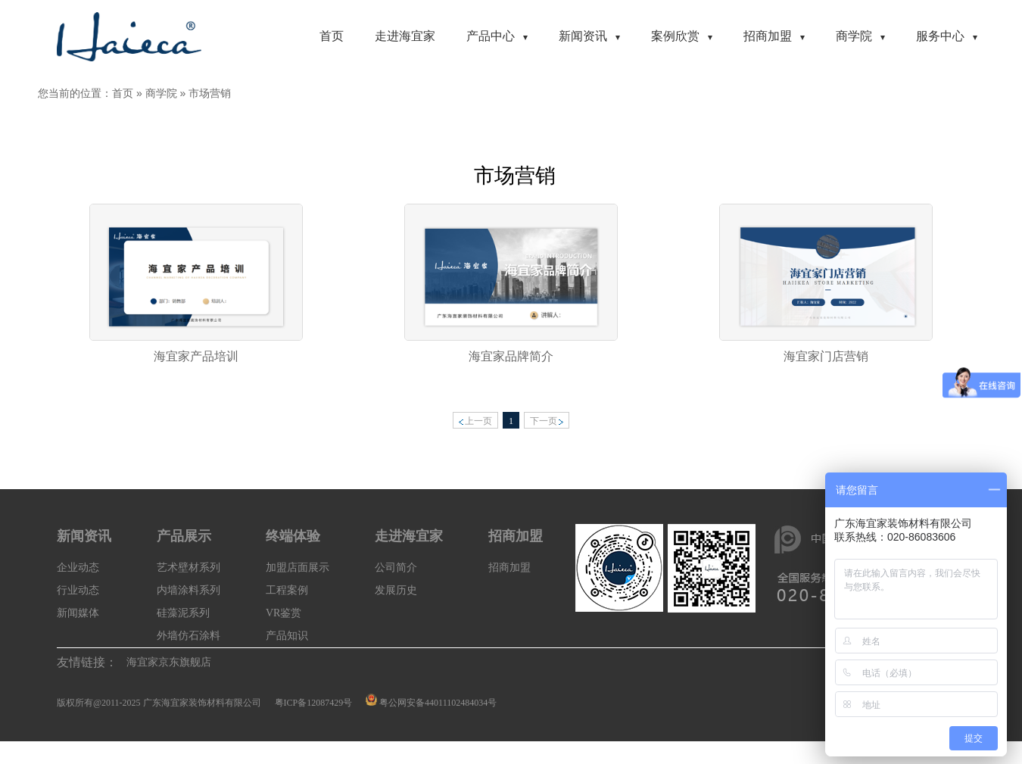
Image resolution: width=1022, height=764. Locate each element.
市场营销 (210, 93)
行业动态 (78, 590)
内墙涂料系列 (188, 590)
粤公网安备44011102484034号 (438, 702)
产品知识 (287, 635)
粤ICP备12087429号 (314, 702)
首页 (122, 93)
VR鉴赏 (283, 613)
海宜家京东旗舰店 (168, 662)
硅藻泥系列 (183, 613)
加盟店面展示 (297, 567)
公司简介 (396, 567)
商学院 (161, 93)
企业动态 (78, 567)
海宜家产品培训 (196, 356)
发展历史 (396, 590)
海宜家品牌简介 (511, 356)
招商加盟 (509, 567)
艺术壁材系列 (188, 567)
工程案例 (287, 590)
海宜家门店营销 (826, 356)
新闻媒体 (78, 613)
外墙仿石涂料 (188, 635)
